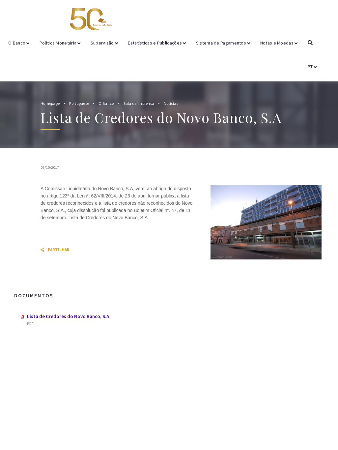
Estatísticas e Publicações (157, 43)
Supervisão (104, 43)
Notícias (171, 103)
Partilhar (55, 250)
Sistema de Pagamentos (223, 43)
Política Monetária (60, 43)
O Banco (19, 43)
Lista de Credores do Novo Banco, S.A (68, 316)
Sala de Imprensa (139, 103)
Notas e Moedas (279, 43)
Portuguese (79, 103)
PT (312, 67)
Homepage (50, 103)
